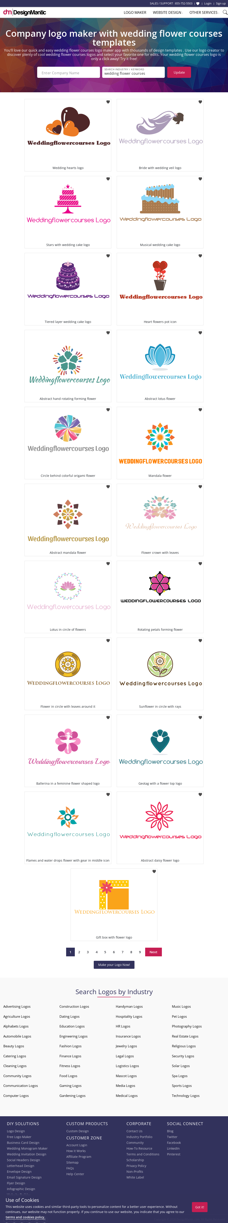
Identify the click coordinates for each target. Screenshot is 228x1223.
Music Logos (181, 1005)
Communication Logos (20, 1084)
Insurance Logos (128, 1035)
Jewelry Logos (126, 1044)
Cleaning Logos (14, 1064)
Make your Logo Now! (114, 963)
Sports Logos (182, 1084)
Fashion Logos (70, 1044)
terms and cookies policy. (25, 1217)
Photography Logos (187, 1025)
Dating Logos (69, 1015)
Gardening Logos (72, 1094)
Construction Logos (74, 1005)
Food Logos (68, 1074)
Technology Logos (186, 1094)
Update (179, 72)
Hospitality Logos (129, 1015)
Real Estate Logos (185, 1035)
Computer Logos (16, 1094)
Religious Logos (184, 1044)
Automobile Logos (17, 1035)
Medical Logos (127, 1094)
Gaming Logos (70, 1084)
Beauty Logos (13, 1044)
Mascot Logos (126, 1074)
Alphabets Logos (15, 1025)
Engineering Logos (73, 1035)
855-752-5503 (183, 3)
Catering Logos (14, 1054)
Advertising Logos (17, 1005)
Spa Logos (179, 1074)
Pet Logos (179, 1015)
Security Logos (183, 1054)
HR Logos (123, 1025)
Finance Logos (70, 1054)
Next (153, 951)
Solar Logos (181, 1064)
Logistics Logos (127, 1064)
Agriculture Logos (16, 1015)
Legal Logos (125, 1054)
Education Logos (72, 1025)
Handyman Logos (129, 1005)
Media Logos (125, 1084)
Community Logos (17, 1074)
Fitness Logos (69, 1064)
